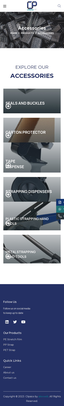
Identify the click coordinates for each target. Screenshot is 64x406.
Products (27, 33)
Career (7, 367)
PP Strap (8, 344)
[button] (59, 6)
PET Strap (9, 350)
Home (13, 33)
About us (9, 372)
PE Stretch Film (12, 339)
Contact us (9, 377)
